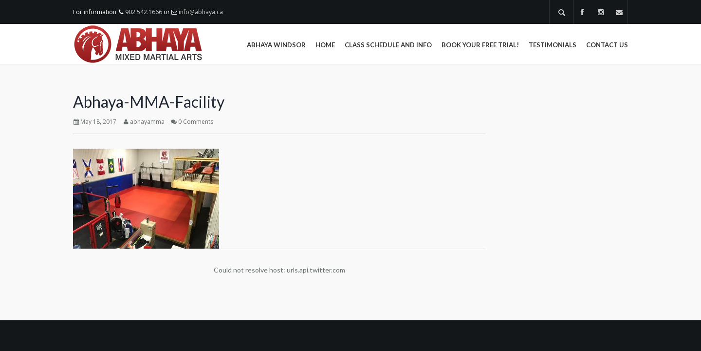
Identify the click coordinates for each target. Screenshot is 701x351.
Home (325, 45)
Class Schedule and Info (388, 45)
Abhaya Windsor (276, 45)
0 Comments (195, 121)
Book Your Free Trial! (480, 45)
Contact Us (607, 45)
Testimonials (552, 45)
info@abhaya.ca (201, 12)
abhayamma (147, 121)
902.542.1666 (143, 12)
